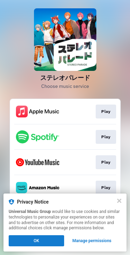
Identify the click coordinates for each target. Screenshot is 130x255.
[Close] (119, 200)
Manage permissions (92, 240)
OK (36, 240)
